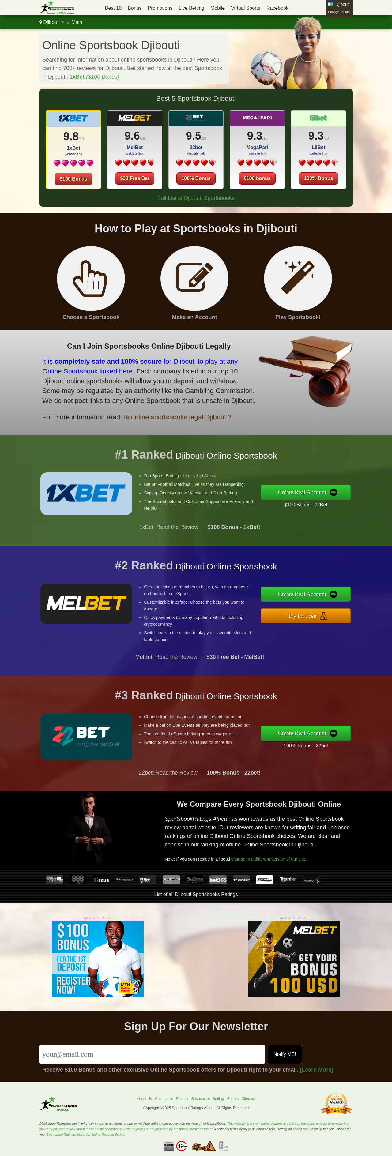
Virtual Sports (245, 8)
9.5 (193, 135)
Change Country (339, 12)
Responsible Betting (207, 1099)
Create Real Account (308, 492)
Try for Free (309, 615)
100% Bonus (195, 178)
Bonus (134, 8)
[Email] (152, 1054)
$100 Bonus (73, 179)
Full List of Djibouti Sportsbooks (196, 198)
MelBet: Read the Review (166, 663)
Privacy (182, 1099)
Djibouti (51, 22)
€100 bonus (257, 178)
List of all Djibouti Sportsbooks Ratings (196, 894)
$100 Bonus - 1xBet (311, 503)
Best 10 (113, 8)
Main (76, 22)
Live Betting (191, 8)
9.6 (132, 135)
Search (233, 1099)
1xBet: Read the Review (168, 533)
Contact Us (164, 1099)
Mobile (217, 8)
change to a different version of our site (273, 856)
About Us (144, 1099)
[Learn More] (316, 1070)
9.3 (254, 135)
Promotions (160, 8)
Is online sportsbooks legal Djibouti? (169, 414)
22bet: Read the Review (168, 778)
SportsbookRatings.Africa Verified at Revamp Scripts (86, 1134)
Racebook (277, 8)
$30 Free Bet (134, 178)
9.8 (71, 136)
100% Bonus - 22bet (311, 744)
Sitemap (248, 1099)
